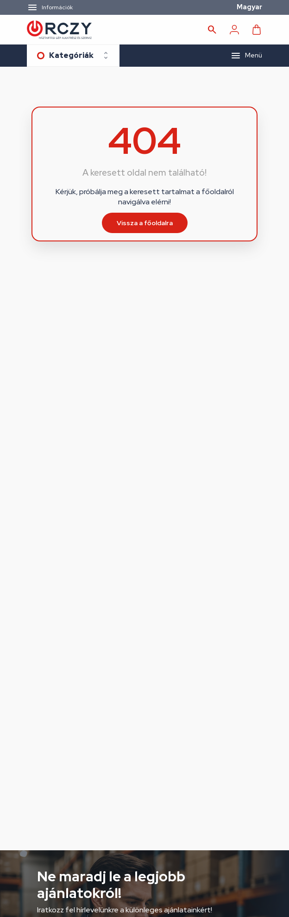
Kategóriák (71, 55)
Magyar (249, 7)
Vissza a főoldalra (145, 223)
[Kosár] (256, 29)
